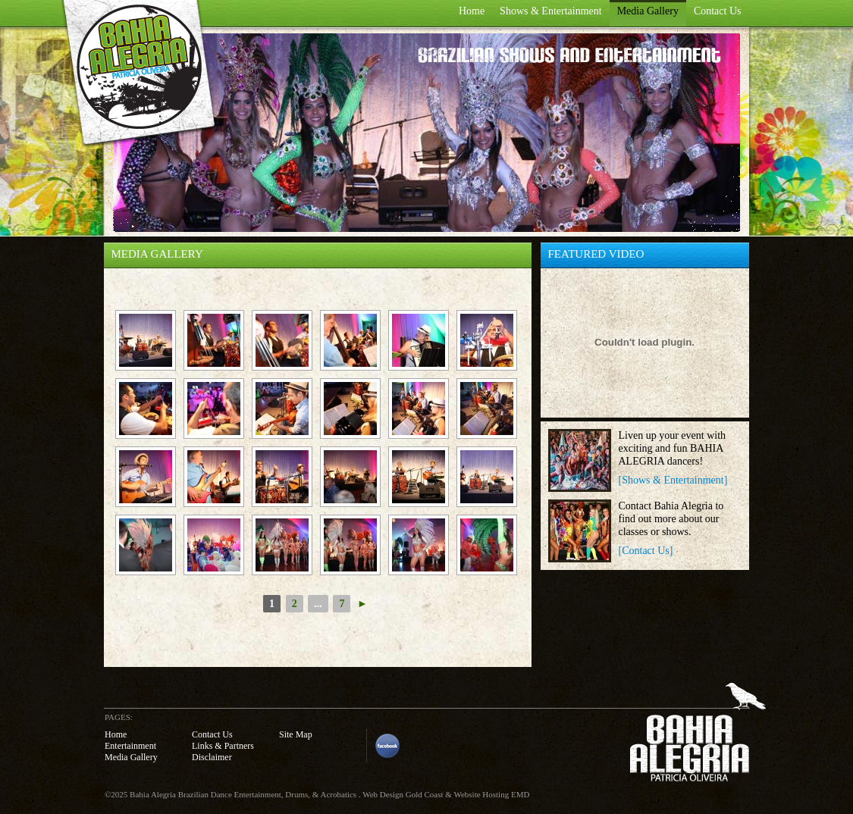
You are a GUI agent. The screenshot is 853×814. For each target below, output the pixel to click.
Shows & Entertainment (551, 11)
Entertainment (130, 745)
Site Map (295, 734)
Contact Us (718, 11)
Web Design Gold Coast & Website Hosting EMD (445, 794)
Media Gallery (648, 11)
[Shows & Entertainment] (673, 480)
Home (472, 11)
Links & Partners (223, 745)
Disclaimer (212, 757)
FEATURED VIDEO (596, 254)
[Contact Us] (646, 550)
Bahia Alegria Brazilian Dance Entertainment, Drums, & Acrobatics (243, 794)
